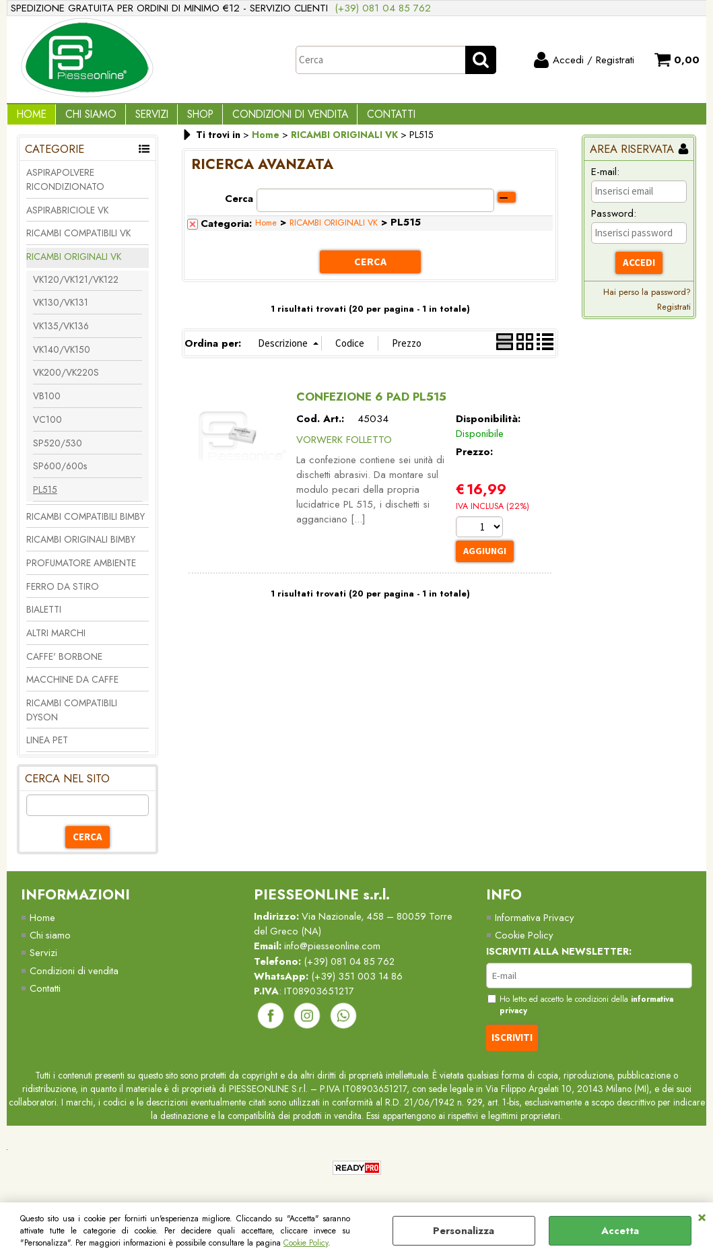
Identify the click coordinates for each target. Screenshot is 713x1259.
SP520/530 (57, 452)
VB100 (47, 405)
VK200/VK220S (66, 382)
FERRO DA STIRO (62, 596)
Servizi (139, 119)
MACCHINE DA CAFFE (72, 689)
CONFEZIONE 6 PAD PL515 (371, 405)
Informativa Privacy (535, 927)
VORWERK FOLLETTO (344, 447)
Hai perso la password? (647, 301)
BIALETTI (43, 618)
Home (29, 119)
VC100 (47, 429)
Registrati (674, 316)
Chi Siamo (83, 119)
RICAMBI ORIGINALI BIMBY (80, 548)
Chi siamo (51, 945)
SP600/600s (60, 475)
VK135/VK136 (61, 335)
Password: (613, 222)
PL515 (45, 499)
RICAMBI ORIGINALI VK (73, 266)
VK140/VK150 (61, 359)
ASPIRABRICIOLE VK (67, 219)
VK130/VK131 (60, 312)
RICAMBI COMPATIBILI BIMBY (85, 526)
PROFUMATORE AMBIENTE (81, 572)
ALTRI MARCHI (56, 642)
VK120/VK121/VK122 (75, 289)
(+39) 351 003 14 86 (360, 986)
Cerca (239, 208)
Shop (183, 119)
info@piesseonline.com (333, 956)
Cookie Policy (305, 1243)
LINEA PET (47, 750)
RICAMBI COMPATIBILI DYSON (71, 719)
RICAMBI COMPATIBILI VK (78, 242)
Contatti (365, 119)
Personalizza (463, 1230)
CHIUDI (702, 1216)
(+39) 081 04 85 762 (383, 8)
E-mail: (605, 181)
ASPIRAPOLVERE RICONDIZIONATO (65, 189)
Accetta (620, 1230)
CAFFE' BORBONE (64, 666)
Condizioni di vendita (269, 119)
